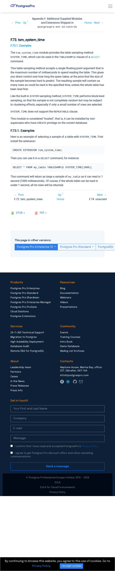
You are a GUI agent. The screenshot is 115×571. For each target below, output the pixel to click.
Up (24, 22)
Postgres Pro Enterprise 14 (35, 245)
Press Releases (19, 384)
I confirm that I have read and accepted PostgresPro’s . (56, 445)
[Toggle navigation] (110, 6)
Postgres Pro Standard (75, 245)
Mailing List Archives (72, 349)
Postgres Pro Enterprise (25, 287)
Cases (14, 375)
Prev (18, 22)
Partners (15, 370)
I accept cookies (71, 566)
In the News (17, 380)
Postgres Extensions (23, 314)
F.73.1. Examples (20, 45)
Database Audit (19, 345)
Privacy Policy (90, 445)
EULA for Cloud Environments (57, 486)
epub (19, 211)
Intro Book (66, 340)
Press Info (16, 389)
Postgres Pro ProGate (23, 305)
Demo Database (69, 345)
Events (64, 331)
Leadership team (20, 366)
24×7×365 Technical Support (27, 331)
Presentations (68, 305)
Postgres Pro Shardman (24, 296)
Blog (62, 287)
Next (97, 22)
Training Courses (70, 335)
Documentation (69, 291)
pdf (42, 211)
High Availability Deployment (27, 340)
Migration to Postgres (23, 335)
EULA (57, 481)
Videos (64, 301)
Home (88, 22)
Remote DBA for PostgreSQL (27, 349)
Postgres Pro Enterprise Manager (30, 301)
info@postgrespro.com (74, 374)
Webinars (65, 296)
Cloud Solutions (19, 310)
